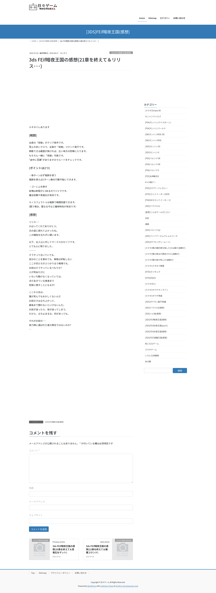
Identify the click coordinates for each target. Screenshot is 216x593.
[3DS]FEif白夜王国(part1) (156, 325)
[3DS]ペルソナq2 (152, 230)
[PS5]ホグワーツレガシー (156, 188)
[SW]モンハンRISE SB (154, 134)
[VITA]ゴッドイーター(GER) (157, 194)
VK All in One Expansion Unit (127, 586)
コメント (34, 450)
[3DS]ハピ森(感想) (153, 313)
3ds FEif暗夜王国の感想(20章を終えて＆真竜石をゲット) (64, 549)
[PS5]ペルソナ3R (152, 158)
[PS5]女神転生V (152, 176)
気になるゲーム (152, 343)
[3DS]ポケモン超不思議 (155, 301)
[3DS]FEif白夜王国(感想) (156, 331)
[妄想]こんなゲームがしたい (157, 212)
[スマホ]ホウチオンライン (156, 289)
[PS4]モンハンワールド (155, 128)
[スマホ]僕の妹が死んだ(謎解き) (159, 259)
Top (33, 572)
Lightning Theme (107, 586)
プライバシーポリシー (61, 572)
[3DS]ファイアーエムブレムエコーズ (161, 236)
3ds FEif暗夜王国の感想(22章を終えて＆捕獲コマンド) (97, 549)
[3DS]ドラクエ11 (152, 206)
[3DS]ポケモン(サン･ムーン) (157, 241)
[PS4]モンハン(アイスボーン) (158, 122)
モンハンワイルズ (153, 116)
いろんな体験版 (152, 355)
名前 (31, 488)
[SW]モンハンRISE (153, 140)
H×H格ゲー (150, 182)
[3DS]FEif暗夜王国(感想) (121, 52)
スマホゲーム (151, 349)
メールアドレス (37, 501)
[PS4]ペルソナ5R (152, 164)
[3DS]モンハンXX (152, 146)
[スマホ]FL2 (150, 283)
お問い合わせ (81, 572)
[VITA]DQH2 (150, 277)
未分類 (148, 361)
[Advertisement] (50, 102)
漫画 (147, 224)
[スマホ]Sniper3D (153, 110)
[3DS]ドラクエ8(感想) (154, 307)
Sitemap (43, 572)
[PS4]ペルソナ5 (152, 170)
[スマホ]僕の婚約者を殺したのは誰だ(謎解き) (165, 247)
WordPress (92, 586)
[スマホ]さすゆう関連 (154, 265)
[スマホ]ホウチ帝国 (153, 295)
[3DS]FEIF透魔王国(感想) (156, 337)
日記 (147, 218)
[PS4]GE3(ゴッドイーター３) (158, 200)
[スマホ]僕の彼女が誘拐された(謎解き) (162, 253)
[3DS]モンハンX (152, 152)
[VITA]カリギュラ (152, 271)
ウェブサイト (36, 515)
